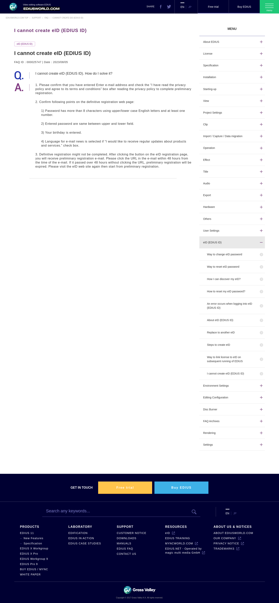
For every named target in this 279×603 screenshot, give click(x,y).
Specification (33, 543)
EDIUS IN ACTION (81, 538)
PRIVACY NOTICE (226, 543)
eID (167, 533)
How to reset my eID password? (226, 291)
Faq (46, 18)
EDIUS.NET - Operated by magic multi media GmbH (183, 550)
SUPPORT (125, 526)
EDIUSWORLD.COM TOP (17, 18)
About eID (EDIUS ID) (220, 320)
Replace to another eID (221, 332)
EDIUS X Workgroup (34, 548)
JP (189, 6)
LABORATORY (80, 526)
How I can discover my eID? (224, 279)
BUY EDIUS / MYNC (34, 569)
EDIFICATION (78, 533)
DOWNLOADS (127, 538)
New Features (34, 538)
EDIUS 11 (27, 533)
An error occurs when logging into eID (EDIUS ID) (229, 305)
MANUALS (124, 543)
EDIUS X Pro (29, 553)
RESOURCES (176, 526)
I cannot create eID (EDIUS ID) (225, 373)
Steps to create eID (218, 344)
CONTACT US (126, 553)
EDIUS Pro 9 (29, 564)
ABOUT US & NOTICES (233, 526)
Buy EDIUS (244, 6)
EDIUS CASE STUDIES (84, 543)
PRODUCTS (29, 526)
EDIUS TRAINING (177, 538)
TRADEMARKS (224, 548)
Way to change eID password (224, 254)
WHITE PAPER (30, 574)
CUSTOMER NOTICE (131, 533)
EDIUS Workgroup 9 (34, 558)
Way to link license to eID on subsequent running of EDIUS (225, 359)
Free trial (213, 6)
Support (36, 18)
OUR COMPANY (225, 538)
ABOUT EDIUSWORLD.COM (233, 533)
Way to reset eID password (223, 266)
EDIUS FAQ (125, 548)
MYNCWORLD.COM (179, 543)
